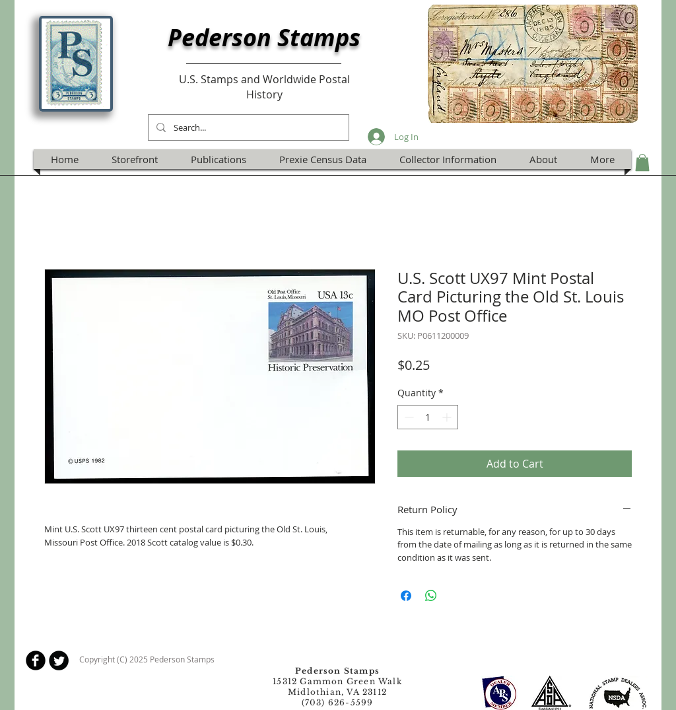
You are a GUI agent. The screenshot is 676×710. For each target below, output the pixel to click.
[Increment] (448, 417)
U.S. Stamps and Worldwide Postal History (264, 86)
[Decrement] (407, 417)
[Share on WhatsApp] (431, 596)
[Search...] (247, 127)
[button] (642, 162)
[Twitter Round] (59, 660)
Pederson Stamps (264, 37)
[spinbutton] (428, 417)
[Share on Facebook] (406, 596)
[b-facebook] (36, 660)
